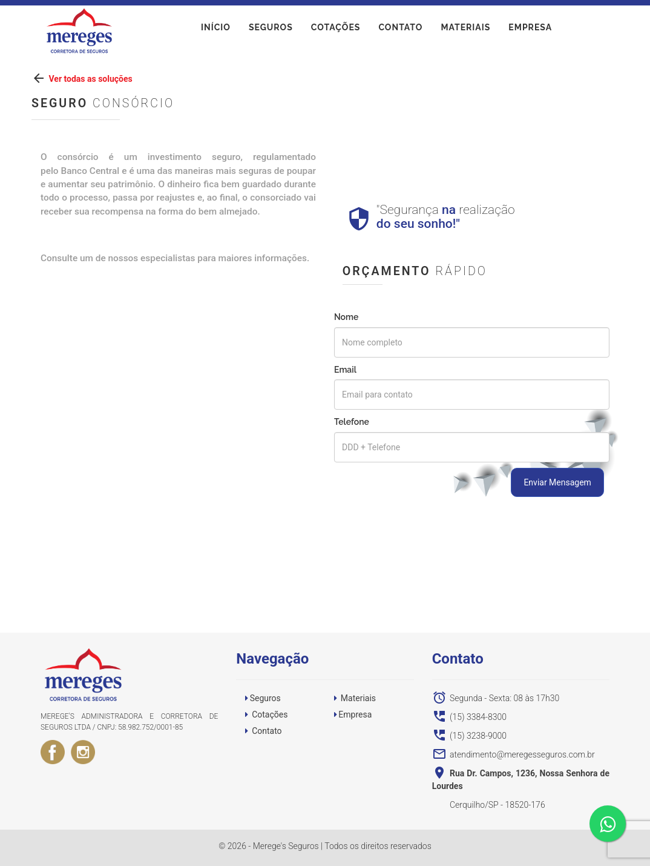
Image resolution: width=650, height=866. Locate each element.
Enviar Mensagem (557, 482)
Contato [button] (266, 731)
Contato (400, 30)
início (216, 30)
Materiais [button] (358, 698)
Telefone (351, 422)
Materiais (465, 30)
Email (345, 370)
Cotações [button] (269, 714)
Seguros (271, 30)
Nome (346, 317)
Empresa (530, 30)
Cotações (336, 30)
